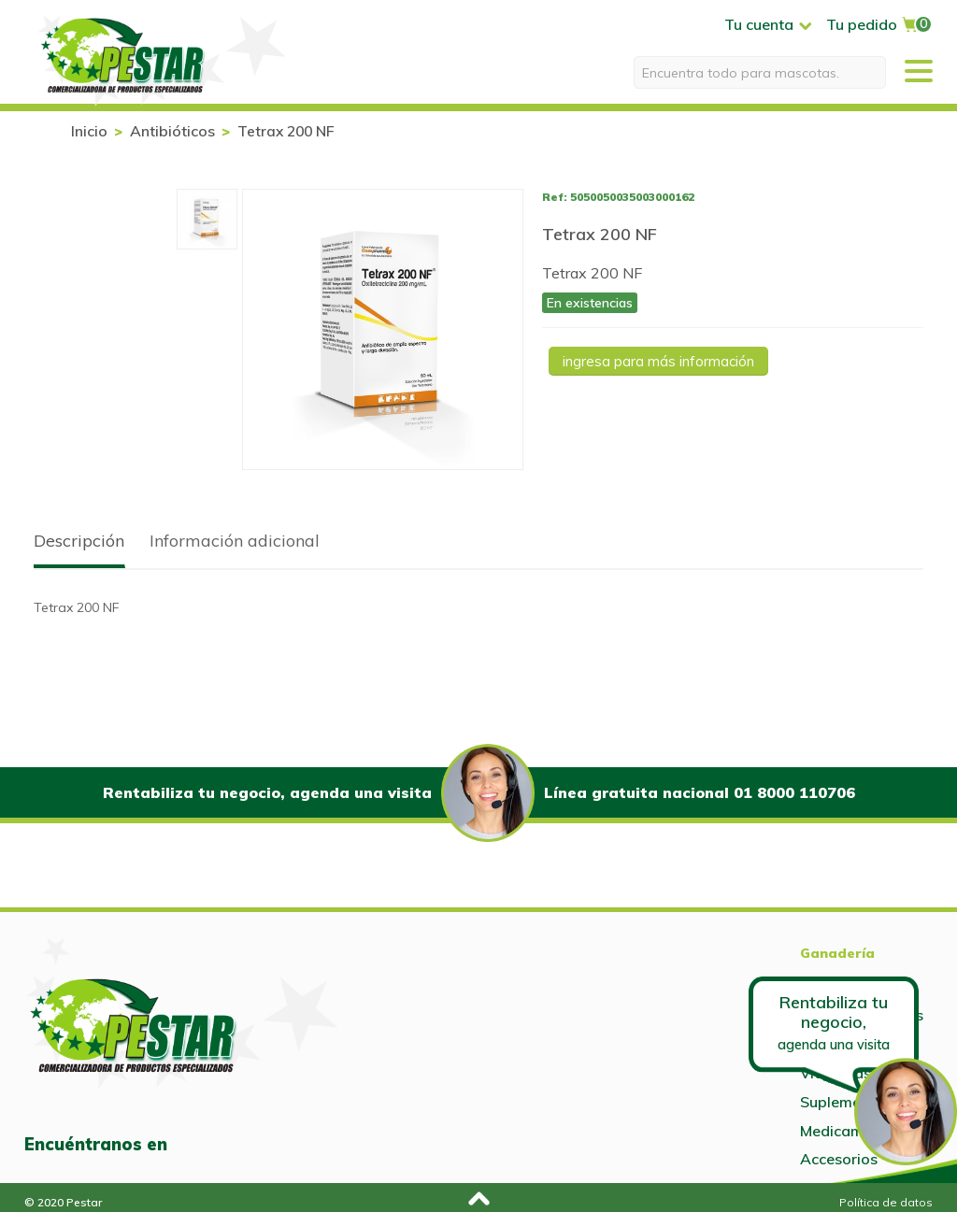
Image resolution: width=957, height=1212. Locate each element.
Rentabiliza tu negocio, (833, 1021)
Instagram (235, 1145)
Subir (476, 1195)
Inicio (89, 130)
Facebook (195, 1145)
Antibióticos (172, 130)
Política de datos (886, 1202)
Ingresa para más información (658, 361)
